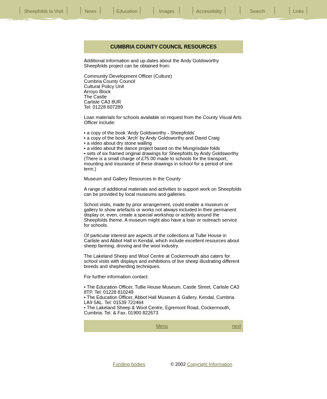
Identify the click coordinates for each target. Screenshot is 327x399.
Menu (162, 326)
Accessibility (209, 11)
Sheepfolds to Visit (43, 11)
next (236, 326)
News (91, 11)
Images (166, 11)
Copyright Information (209, 364)
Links (298, 11)
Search (257, 11)
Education (127, 11)
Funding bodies (129, 364)
